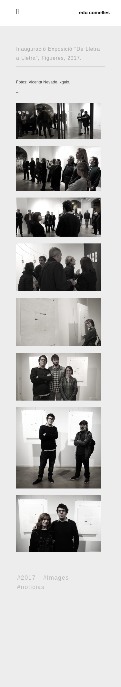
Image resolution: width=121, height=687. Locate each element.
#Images (56, 577)
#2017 (26, 577)
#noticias (31, 587)
